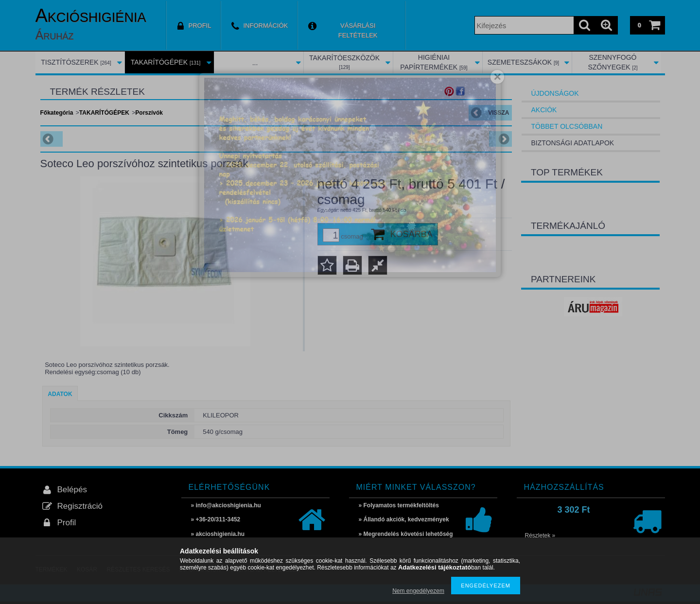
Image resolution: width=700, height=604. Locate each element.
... (255, 63)
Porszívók (149, 112)
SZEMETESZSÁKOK (523, 62)
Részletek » (540, 535)
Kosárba (411, 234)
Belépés (72, 489)
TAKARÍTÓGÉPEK (165, 62)
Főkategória (56, 112)
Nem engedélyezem (418, 590)
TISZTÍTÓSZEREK (76, 62)
